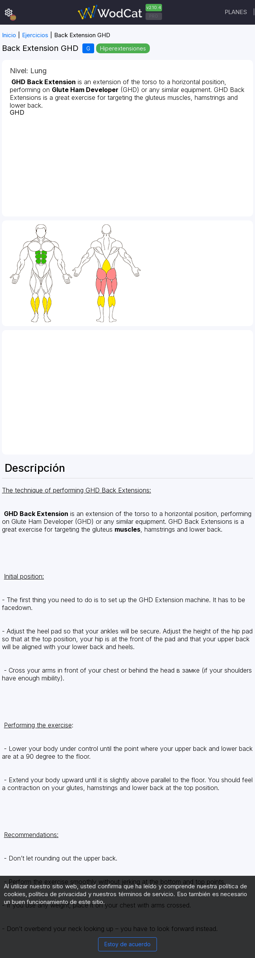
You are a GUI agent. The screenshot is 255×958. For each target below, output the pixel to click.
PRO (153, 16)
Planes (236, 12)
